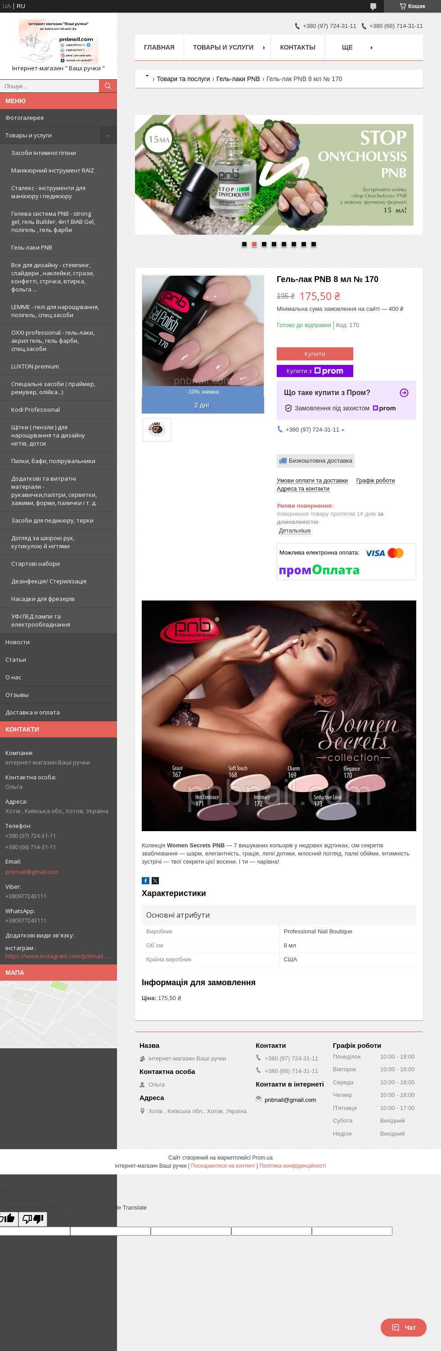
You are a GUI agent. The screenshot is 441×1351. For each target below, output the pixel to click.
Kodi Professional (35, 409)
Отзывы (17, 695)
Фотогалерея (24, 118)
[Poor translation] (32, 1219)
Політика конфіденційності (293, 1166)
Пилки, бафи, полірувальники (53, 461)
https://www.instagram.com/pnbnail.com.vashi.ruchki (58, 956)
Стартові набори (35, 564)
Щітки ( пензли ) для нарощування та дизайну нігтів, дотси (48, 435)
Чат (404, 1328)
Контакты (297, 47)
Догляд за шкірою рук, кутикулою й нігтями (43, 542)
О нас (13, 677)
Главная (159, 47)
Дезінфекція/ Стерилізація (48, 581)
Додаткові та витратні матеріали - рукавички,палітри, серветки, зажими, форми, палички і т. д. (54, 490)
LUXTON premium (35, 366)
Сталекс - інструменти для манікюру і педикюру (48, 192)
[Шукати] (108, 86)
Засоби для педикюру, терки (52, 520)
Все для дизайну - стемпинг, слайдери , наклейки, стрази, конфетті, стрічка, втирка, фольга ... (52, 277)
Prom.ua (262, 1158)
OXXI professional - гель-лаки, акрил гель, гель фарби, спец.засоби (52, 340)
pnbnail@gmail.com (31, 872)
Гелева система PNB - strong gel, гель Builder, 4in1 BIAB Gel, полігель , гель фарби (53, 221)
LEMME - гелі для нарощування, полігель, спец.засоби (55, 311)
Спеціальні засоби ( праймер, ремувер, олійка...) (53, 388)
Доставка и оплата (32, 712)
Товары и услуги (28, 135)
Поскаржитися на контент (223, 1166)
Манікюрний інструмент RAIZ (52, 170)
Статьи (15, 659)
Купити (315, 354)
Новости (17, 642)
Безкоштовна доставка (320, 460)
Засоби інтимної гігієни (43, 153)
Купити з (315, 371)
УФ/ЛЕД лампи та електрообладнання (40, 620)
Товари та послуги (183, 78)
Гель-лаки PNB (31, 247)
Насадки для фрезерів (43, 599)
